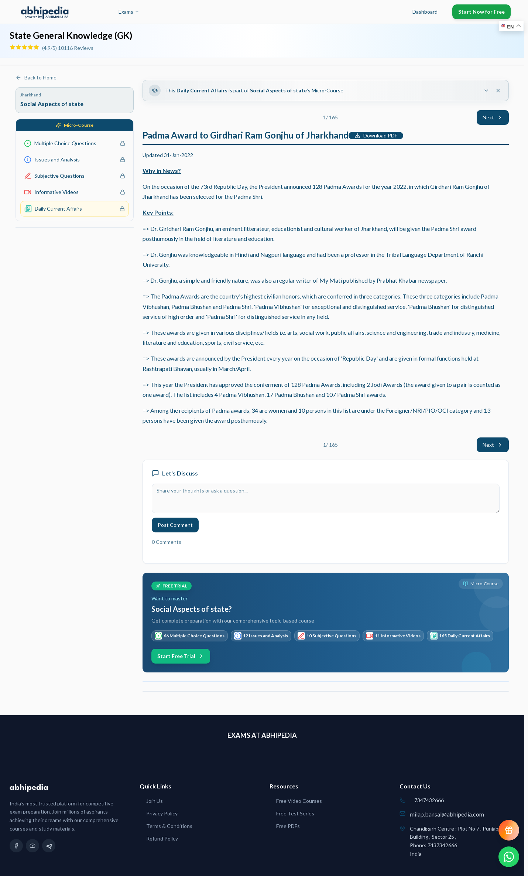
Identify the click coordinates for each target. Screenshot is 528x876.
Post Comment (175, 525)
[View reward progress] (508, 830)
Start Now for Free (481, 11)
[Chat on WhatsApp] (508, 856)
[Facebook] (16, 845)
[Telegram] (48, 845)
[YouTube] (32, 845)
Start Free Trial (180, 656)
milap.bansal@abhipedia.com (447, 814)
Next (493, 117)
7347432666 (429, 800)
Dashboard (425, 11)
